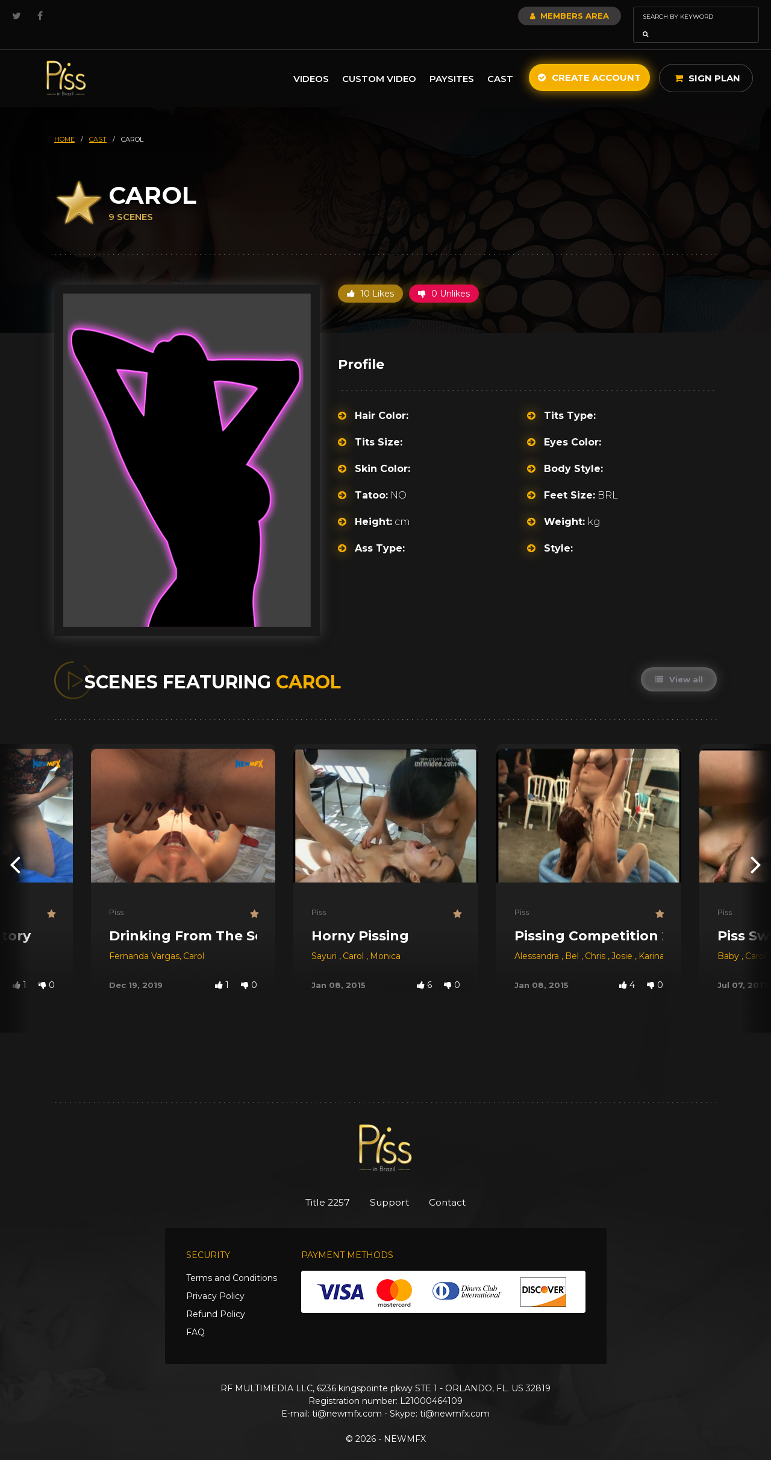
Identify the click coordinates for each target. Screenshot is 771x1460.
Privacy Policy (215, 1280)
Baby (729, 939)
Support (390, 1186)
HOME (64, 122)
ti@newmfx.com (347, 1397)
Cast (500, 62)
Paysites (451, 62)
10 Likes (370, 276)
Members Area (537, 15)
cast (98, 122)
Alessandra (537, 939)
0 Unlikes (444, 276)
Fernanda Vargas (144, 939)
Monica (385, 939)
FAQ (195, 1316)
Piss (116, 895)
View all (678, 662)
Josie (623, 939)
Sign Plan (707, 61)
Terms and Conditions (231, 1262)
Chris (596, 939)
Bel (573, 939)
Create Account (589, 60)
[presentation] (15, 847)
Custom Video (379, 62)
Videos (311, 62)
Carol (193, 939)
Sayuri (325, 939)
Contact (456, 1186)
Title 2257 (320, 1186)
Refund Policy (215, 1298)
